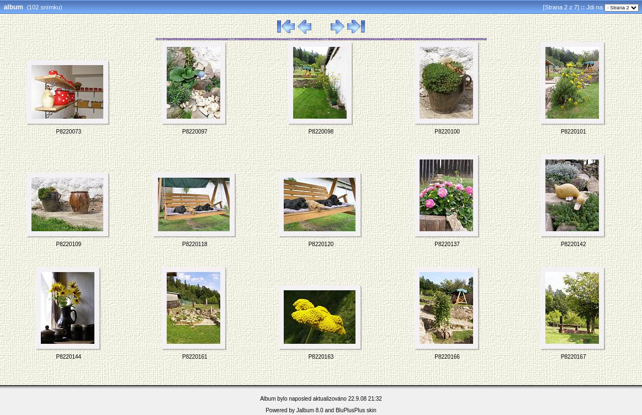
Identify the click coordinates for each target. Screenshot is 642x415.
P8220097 (195, 132)
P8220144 (68, 357)
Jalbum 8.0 (309, 410)
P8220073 (68, 132)
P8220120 (321, 244)
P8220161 (195, 357)
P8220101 (573, 132)
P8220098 (321, 132)
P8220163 (321, 357)
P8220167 (573, 357)
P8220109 (68, 244)
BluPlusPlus (350, 410)
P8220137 (447, 244)
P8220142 (573, 244)
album (13, 7)
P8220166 (447, 357)
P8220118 (195, 244)
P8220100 (447, 132)
